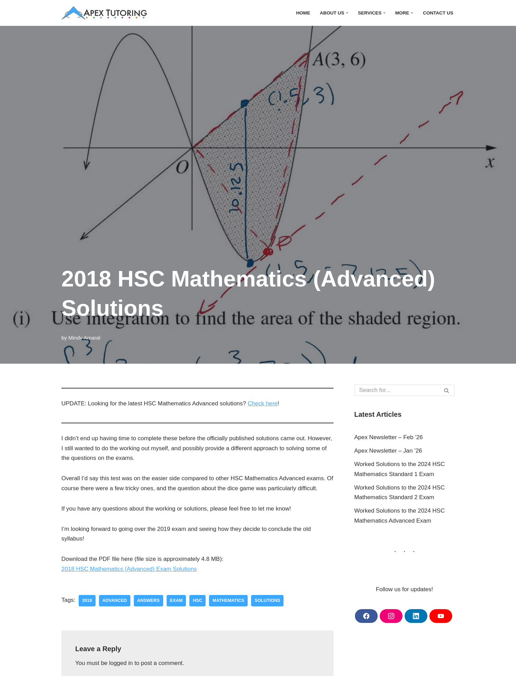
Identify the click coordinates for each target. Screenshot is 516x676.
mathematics (229, 600)
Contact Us (438, 13)
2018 (87, 600)
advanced (114, 600)
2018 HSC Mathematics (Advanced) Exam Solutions (129, 569)
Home (303, 13)
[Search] (396, 390)
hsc (197, 600)
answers (148, 600)
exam (176, 600)
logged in (121, 663)
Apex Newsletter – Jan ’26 (388, 450)
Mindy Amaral (84, 338)
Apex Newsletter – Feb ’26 (388, 437)
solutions (268, 600)
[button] (347, 13)
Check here (263, 403)
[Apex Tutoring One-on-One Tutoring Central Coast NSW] (106, 13)
